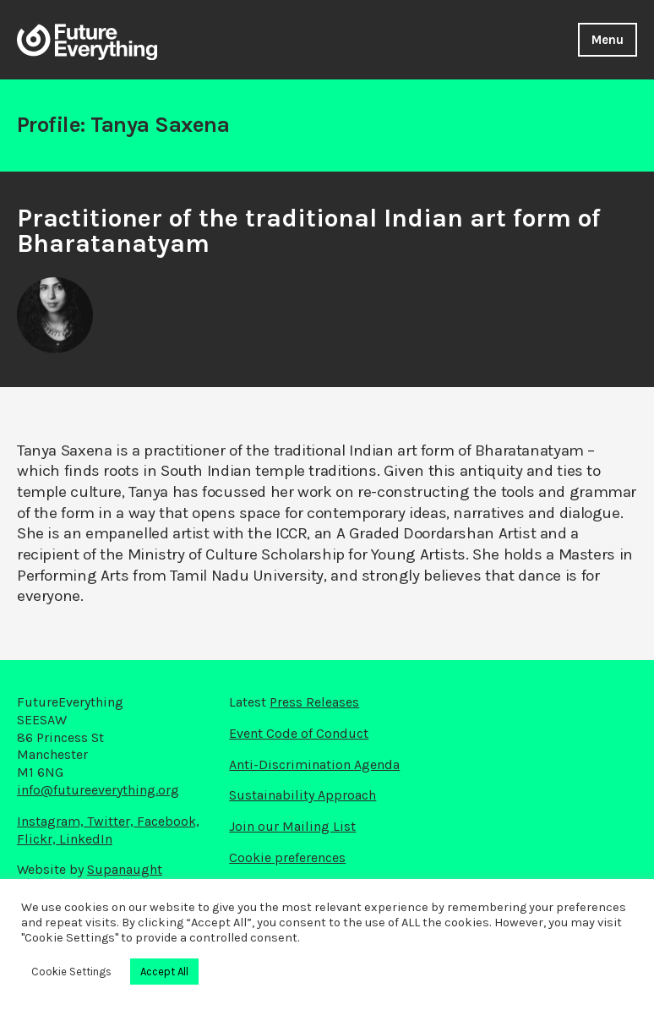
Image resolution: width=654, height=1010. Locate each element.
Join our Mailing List (292, 826)
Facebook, (168, 821)
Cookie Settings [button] (71, 971)
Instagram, (52, 821)
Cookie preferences (287, 857)
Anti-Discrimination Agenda (314, 764)
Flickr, (38, 839)
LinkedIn (85, 839)
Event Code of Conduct (298, 733)
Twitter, (112, 821)
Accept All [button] (164, 971)
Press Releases (314, 702)
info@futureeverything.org (98, 790)
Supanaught (124, 869)
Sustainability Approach (302, 795)
